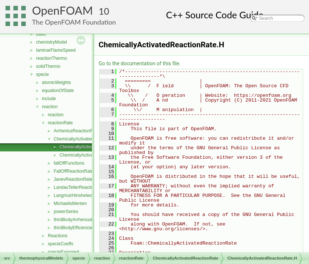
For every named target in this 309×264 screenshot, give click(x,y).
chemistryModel (51, 42)
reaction (50, 106)
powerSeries (66, 211)
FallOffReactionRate (73, 171)
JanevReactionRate (73, 179)
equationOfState (58, 90)
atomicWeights (56, 82)
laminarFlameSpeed (55, 50)
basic (41, 34)
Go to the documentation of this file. (140, 63)
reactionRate (60, 122)
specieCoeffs (60, 243)
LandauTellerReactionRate (80, 187)
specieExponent (63, 251)
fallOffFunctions (69, 163)
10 (104, 11)
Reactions (57, 235)
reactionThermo (51, 58)
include (49, 98)
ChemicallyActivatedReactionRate (87, 139)
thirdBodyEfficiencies (74, 227)
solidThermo (48, 66)
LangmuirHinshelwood (75, 195)
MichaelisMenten (70, 203)
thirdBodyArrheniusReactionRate (86, 219)
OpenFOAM (62, 10)
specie (42, 74)
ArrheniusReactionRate (76, 130)
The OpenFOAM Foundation (74, 22)
